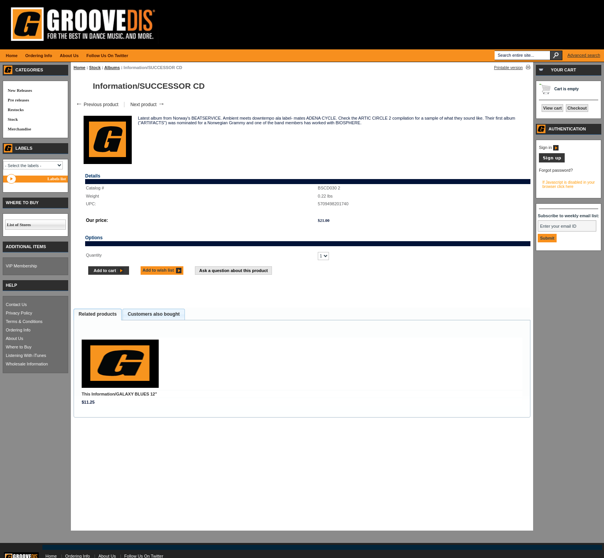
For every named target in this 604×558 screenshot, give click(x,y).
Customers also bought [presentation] (154, 314)
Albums (112, 67)
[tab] (98, 314)
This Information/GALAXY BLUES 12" (119, 394)
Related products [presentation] (98, 314)
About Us (14, 338)
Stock (95, 67)
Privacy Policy (19, 313)
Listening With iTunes (26, 355)
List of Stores (19, 224)
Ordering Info (18, 330)
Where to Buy (19, 347)
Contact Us (16, 304)
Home (80, 67)
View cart (552, 108)
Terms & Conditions (24, 321)
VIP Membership (21, 266)
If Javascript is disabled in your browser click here (568, 184)
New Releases (20, 90)
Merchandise (19, 129)
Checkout (577, 108)
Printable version (508, 68)
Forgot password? (556, 170)
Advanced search (583, 55)
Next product (147, 104)
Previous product (97, 104)
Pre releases (18, 100)
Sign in (549, 147)
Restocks (16, 109)
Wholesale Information (27, 364)
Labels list (56, 178)
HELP (11, 285)
